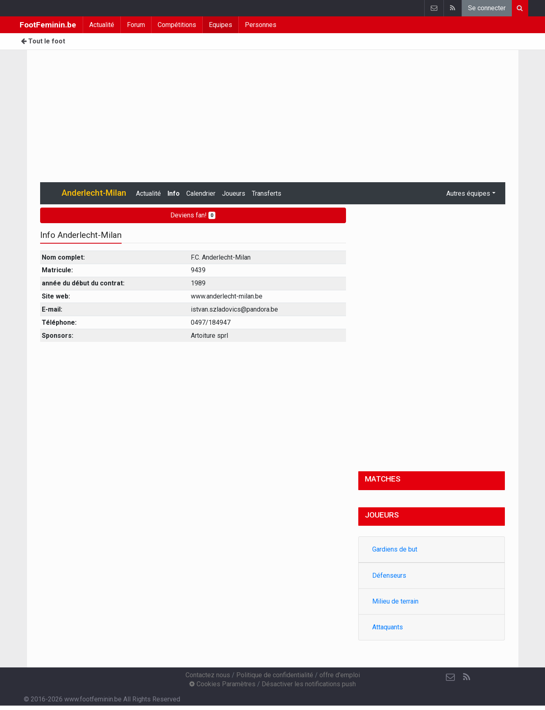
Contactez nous (207, 675)
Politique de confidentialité (274, 675)
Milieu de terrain (395, 601)
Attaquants (387, 627)
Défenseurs (389, 575)
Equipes (220, 25)
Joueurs (233, 193)
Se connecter (487, 8)
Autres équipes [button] (468, 193)
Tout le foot (43, 41)
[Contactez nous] (450, 677)
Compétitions (177, 25)
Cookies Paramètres (222, 684)
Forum (136, 25)
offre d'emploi (339, 675)
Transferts (266, 193)
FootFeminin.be (48, 24)
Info (173, 193)
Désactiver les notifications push (309, 684)
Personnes (260, 25)
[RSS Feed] (467, 677)
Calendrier (200, 193)
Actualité (101, 25)
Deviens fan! (192, 215)
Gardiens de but (394, 549)
